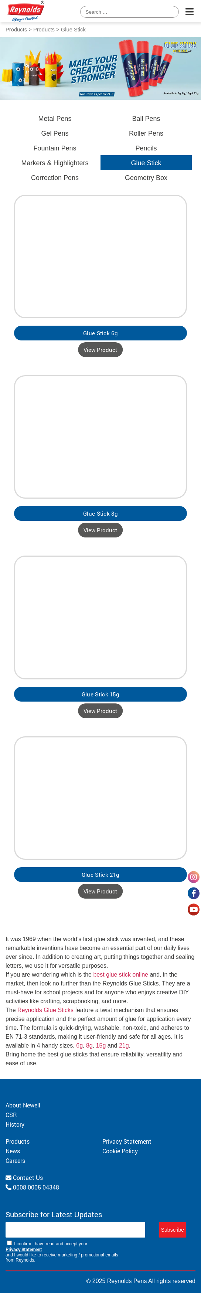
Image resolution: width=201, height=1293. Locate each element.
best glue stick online (120, 974)
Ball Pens (146, 118)
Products (16, 30)
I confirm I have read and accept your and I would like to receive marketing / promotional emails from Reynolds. (62, 1252)
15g (101, 1045)
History (15, 1124)
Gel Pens (54, 133)
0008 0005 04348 (32, 1187)
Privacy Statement (126, 1141)
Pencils (146, 148)
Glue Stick (146, 163)
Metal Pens (54, 118)
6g (79, 1045)
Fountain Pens (54, 148)
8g (89, 1045)
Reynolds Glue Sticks (45, 1010)
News (13, 1151)
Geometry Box (146, 177)
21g (124, 1045)
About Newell (23, 1105)
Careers (15, 1160)
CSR (11, 1115)
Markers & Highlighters (54, 163)
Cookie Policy (120, 1151)
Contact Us (24, 1177)
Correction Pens (55, 177)
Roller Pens (146, 133)
